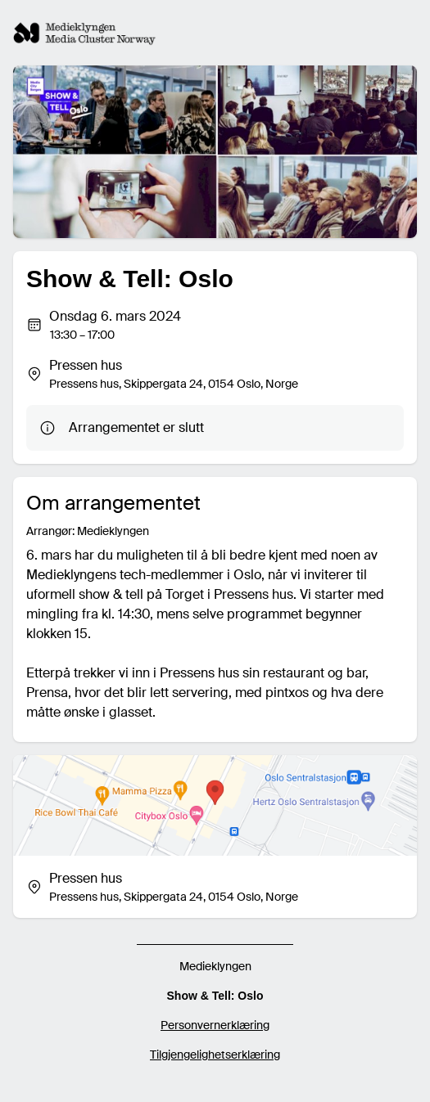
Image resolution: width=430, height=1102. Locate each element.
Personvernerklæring (215, 1025)
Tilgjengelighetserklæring (215, 1054)
